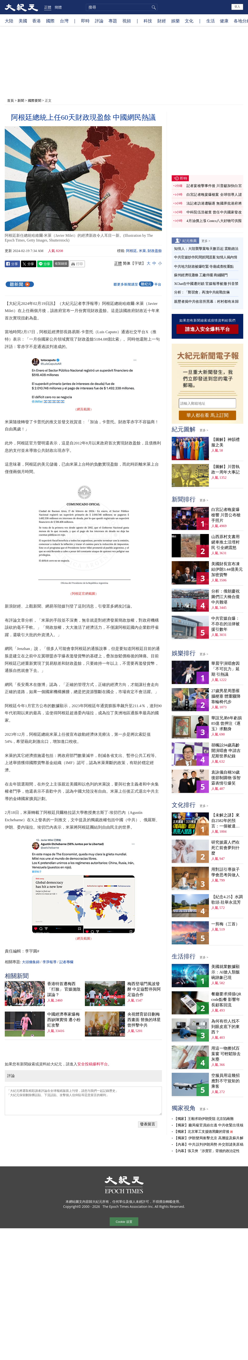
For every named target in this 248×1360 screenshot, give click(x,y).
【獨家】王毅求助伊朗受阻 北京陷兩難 (203, 1119)
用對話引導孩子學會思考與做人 (225, 872)
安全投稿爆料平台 (92, 1064)
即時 (85, 21)
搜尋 (153, 7)
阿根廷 (131, 251)
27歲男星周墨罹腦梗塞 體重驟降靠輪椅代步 (226, 696)
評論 (99, 21)
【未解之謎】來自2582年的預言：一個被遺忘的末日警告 (225, 821)
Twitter (28, 264)
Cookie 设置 (124, 1222)
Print (77, 264)
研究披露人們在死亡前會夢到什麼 (225, 848)
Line (44, 264)
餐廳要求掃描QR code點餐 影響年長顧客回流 (226, 999)
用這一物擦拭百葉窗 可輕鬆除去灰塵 (226, 1054)
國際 (50, 21)
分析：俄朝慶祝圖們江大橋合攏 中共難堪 (225, 596)
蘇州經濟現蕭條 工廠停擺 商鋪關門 (200, 275)
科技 (148, 21)
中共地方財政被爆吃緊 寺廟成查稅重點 (204, 266)
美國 (23, 21)
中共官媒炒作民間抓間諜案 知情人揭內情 (205, 257)
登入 (237, 6)
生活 (210, 21)
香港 (36, 21)
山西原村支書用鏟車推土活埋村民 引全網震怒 (225, 542)
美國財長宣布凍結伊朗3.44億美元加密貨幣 (227, 569)
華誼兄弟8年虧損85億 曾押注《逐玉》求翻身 (226, 723)
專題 (112, 21)
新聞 (20, 100)
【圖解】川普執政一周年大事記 (225, 469)
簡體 (58, 7)
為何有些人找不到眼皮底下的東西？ (225, 1026)
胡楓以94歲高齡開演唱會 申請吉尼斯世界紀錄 (226, 750)
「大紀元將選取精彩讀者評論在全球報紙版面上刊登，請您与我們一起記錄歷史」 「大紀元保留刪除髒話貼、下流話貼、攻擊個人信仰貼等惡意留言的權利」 (83, 1101)
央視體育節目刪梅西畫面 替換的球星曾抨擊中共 (144, 1020)
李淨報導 (49, 962)
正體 (47, 7)
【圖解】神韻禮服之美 (225, 442)
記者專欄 (66, 962)
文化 (189, 21)
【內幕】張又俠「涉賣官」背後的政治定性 (207, 1151)
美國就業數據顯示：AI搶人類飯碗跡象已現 (225, 972)
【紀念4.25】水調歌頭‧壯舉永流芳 (227, 900)
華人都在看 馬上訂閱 (207, 415)
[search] (121, 7)
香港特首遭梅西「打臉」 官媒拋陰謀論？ (64, 989)
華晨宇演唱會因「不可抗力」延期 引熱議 (225, 669)
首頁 (10, 100)
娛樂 (175, 21)
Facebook (12, 264)
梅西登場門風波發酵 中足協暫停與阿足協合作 (144, 989)
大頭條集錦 (30, 962)
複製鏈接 (61, 263)
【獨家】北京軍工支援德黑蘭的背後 (201, 1131)
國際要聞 (34, 100)
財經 (161, 21)
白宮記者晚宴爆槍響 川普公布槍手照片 (226, 515)
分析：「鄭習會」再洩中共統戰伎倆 (201, 292)
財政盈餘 (155, 251)
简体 (126, 263)
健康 (224, 21)
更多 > (206, 241)
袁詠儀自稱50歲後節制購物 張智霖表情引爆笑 (226, 778)
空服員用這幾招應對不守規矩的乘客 (225, 1081)
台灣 (64, 21)
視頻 (126, 21)
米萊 (142, 251)
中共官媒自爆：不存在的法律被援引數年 (225, 624)
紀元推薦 (189, 240)
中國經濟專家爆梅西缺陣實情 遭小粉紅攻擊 (64, 1020)
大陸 (9, 21)
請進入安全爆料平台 (207, 329)
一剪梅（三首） (225, 924)
